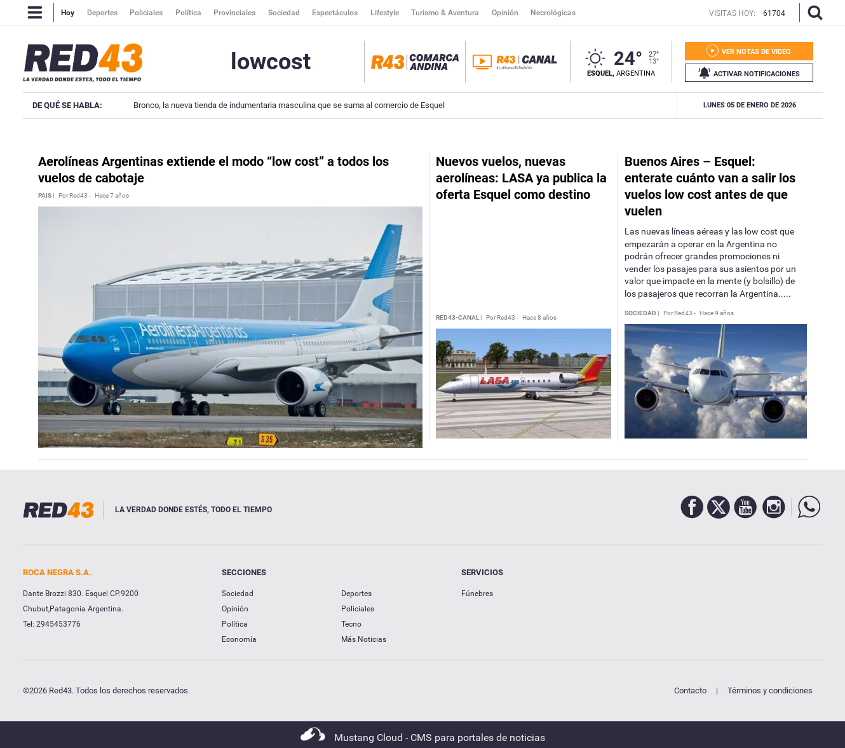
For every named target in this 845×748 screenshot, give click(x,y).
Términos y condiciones (770, 690)
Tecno (351, 624)
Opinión (235, 608)
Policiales (357, 608)
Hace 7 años (112, 196)
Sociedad (238, 593)
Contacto (690, 690)
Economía (239, 639)
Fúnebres (477, 593)
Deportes (356, 593)
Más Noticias (363, 639)
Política (235, 624)
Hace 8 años (539, 318)
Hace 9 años (717, 313)
